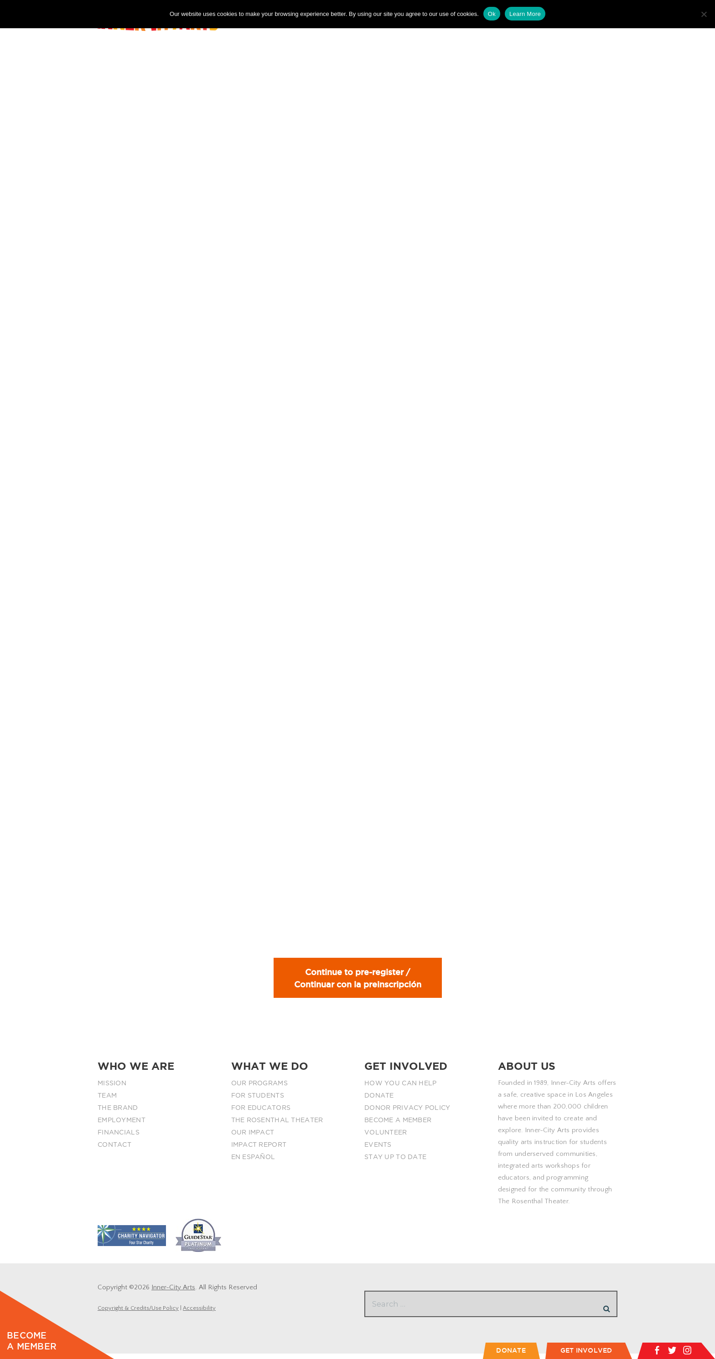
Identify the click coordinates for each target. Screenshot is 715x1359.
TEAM (107, 1100)
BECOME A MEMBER (397, 1125)
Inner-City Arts (173, 1293)
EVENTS (378, 1150)
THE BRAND (118, 1113)
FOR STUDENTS (257, 1100)
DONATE (379, 1100)
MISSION (112, 1088)
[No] (703, 14)
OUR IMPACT (253, 1137)
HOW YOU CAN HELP (400, 1088)
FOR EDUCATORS (261, 1113)
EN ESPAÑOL (253, 1162)
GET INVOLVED (586, 1350)
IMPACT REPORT (259, 1150)
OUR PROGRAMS (259, 1088)
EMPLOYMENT (121, 1125)
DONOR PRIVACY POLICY (407, 1113)
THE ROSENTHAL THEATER (277, 1125)
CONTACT (114, 1150)
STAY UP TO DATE (395, 1162)
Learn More (525, 13)
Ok (492, 13)
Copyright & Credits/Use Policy (138, 1313)
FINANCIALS (119, 1137)
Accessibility (199, 1313)
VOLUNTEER (385, 1137)
